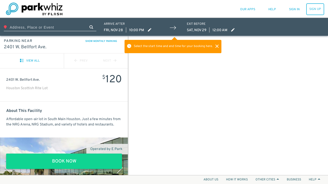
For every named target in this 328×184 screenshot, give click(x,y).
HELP (314, 180)
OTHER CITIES (267, 180)
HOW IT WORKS (237, 180)
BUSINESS (294, 180)
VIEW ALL (30, 61)
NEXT (109, 61)
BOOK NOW (64, 161)
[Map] (228, 105)
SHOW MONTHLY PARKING (101, 41)
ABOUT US (210, 180)
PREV (81, 61)
